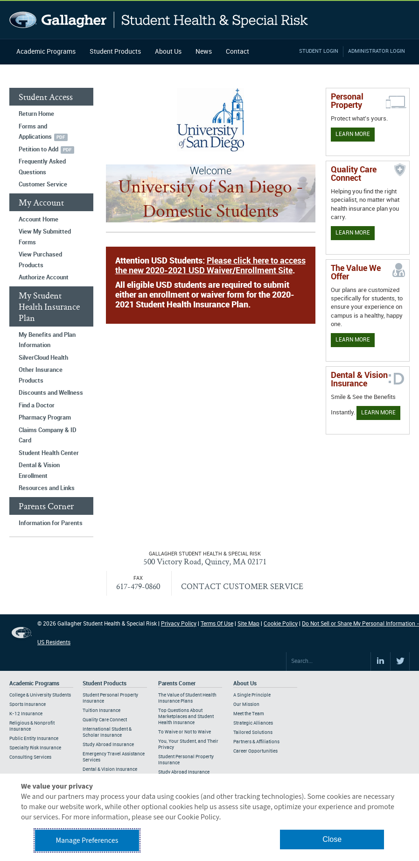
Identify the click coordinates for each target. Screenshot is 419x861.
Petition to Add (38, 149)
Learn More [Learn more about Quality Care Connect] (352, 233)
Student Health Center (49, 453)
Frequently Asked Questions (42, 167)
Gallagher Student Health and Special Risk (158, 20)
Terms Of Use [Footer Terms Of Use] (217, 624)
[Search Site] (328, 661)
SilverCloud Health (43, 358)
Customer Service (43, 184)
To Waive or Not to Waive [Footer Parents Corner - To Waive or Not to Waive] (184, 732)
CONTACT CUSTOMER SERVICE (242, 586)
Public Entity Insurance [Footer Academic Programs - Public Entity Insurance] (33, 738)
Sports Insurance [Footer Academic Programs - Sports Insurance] (27, 704)
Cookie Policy (281, 624)
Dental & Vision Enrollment (39, 470)
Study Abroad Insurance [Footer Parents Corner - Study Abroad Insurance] (184, 772)
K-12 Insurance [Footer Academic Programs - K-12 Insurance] (25, 714)
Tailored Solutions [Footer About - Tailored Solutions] (252, 732)
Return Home (36, 114)
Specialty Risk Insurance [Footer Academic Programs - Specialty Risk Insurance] (35, 748)
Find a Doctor (37, 405)
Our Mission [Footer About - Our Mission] (246, 704)
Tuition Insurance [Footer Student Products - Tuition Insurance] (101, 710)
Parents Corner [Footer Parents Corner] (177, 684)
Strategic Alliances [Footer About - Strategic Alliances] (253, 723)
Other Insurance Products (41, 375)
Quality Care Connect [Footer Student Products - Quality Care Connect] (105, 720)
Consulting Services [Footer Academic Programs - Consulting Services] (30, 757)
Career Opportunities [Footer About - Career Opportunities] (255, 751)
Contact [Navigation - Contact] (237, 51)
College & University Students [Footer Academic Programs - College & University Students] (40, 695)
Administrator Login (376, 51)
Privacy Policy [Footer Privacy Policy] (178, 624)
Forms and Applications (35, 132)
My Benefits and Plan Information (47, 340)
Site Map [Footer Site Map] (248, 624)
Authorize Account (44, 277)
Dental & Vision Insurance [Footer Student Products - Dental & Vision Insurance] (110, 769)
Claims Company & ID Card (48, 435)
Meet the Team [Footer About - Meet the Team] (248, 714)
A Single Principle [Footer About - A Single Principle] (252, 695)
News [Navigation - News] (204, 51)
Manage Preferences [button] (87, 840)
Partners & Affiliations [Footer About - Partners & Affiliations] (256, 742)
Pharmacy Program (45, 417)
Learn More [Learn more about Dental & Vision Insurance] (378, 413)
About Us (168, 51)
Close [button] (332, 839)
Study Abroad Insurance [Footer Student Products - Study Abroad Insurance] (108, 744)
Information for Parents (51, 523)
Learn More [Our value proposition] (352, 340)
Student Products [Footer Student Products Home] (104, 684)
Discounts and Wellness (51, 393)
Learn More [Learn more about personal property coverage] (352, 134)
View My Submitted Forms (45, 237)
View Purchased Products (40, 260)
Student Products (115, 51)
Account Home (38, 219)
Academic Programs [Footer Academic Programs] (34, 684)
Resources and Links (47, 488)
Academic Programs (46, 51)
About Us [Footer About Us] (245, 684)
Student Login (318, 51)
